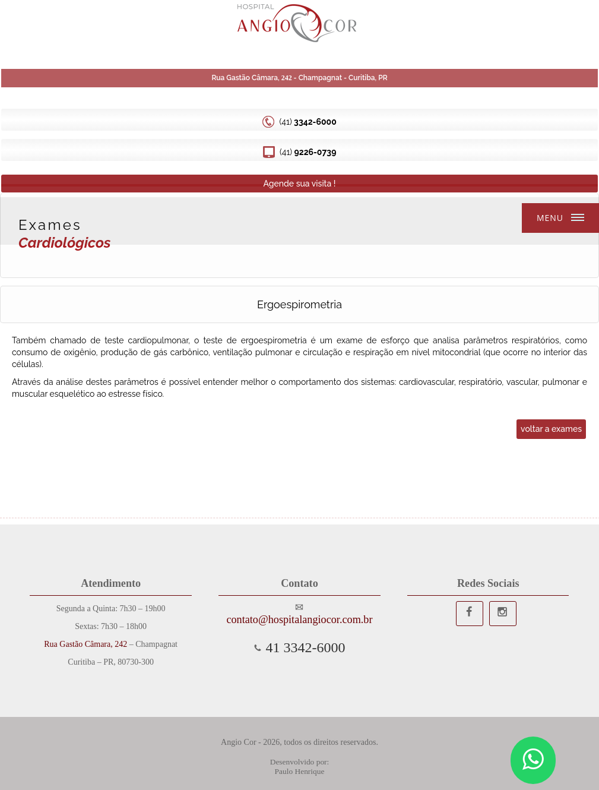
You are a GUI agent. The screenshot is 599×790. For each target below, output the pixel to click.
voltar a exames (551, 429)
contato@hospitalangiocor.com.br (299, 619)
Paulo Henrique (300, 771)
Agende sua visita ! (299, 183)
